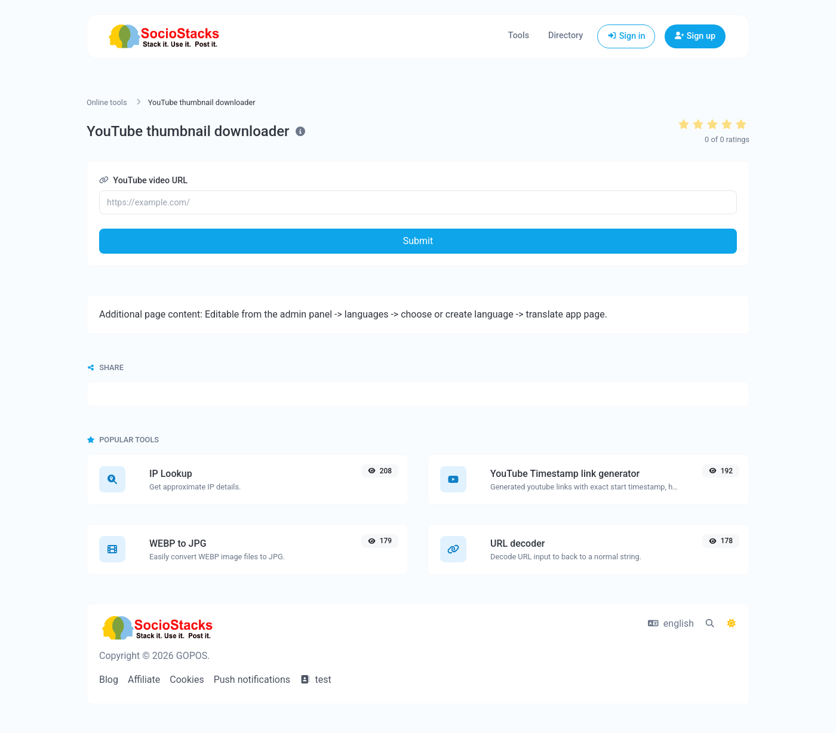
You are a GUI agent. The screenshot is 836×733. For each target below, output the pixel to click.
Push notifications (252, 679)
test (315, 679)
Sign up (695, 36)
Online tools (107, 102)
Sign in (626, 36)
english (671, 623)
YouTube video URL (143, 180)
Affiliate (144, 679)
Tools (518, 35)
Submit (418, 241)
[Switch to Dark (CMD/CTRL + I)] (731, 624)
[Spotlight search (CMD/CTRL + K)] (710, 624)
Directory (565, 35)
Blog (108, 679)
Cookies (187, 679)
